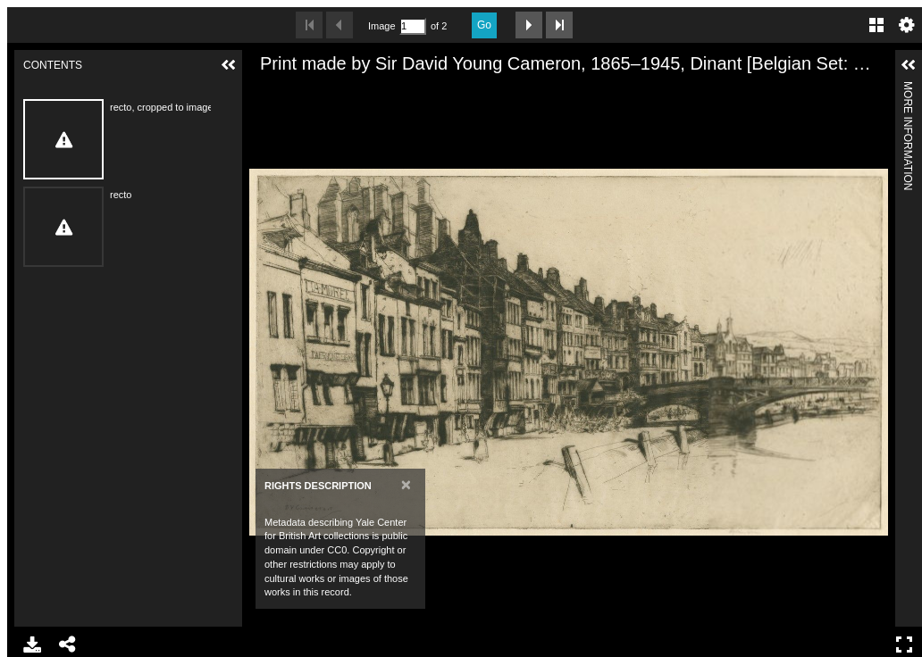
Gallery (876, 25)
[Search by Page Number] (412, 26)
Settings (906, 25)
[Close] (406, 484)
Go (484, 25)
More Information (907, 88)
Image (381, 26)
